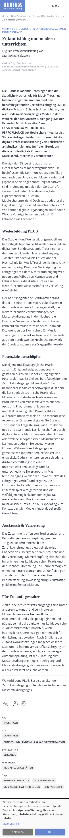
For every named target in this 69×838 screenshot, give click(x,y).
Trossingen (11, 722)
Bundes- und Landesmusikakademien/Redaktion (23, 64)
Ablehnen (18, 832)
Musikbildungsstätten (18, 767)
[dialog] (34, 818)
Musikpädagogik (44, 780)
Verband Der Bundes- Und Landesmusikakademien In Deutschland (46, 16)
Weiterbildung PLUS (16, 780)
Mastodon (23, 703)
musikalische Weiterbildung (22, 786)
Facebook (15, 703)
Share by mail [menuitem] (5, 704)
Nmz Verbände (18, 16)
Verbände (10, 754)
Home (3, 16)
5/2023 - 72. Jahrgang (24, 69)
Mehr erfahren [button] (11, 823)
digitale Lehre (53, 786)
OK (50, 832)
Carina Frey (9, 63)
